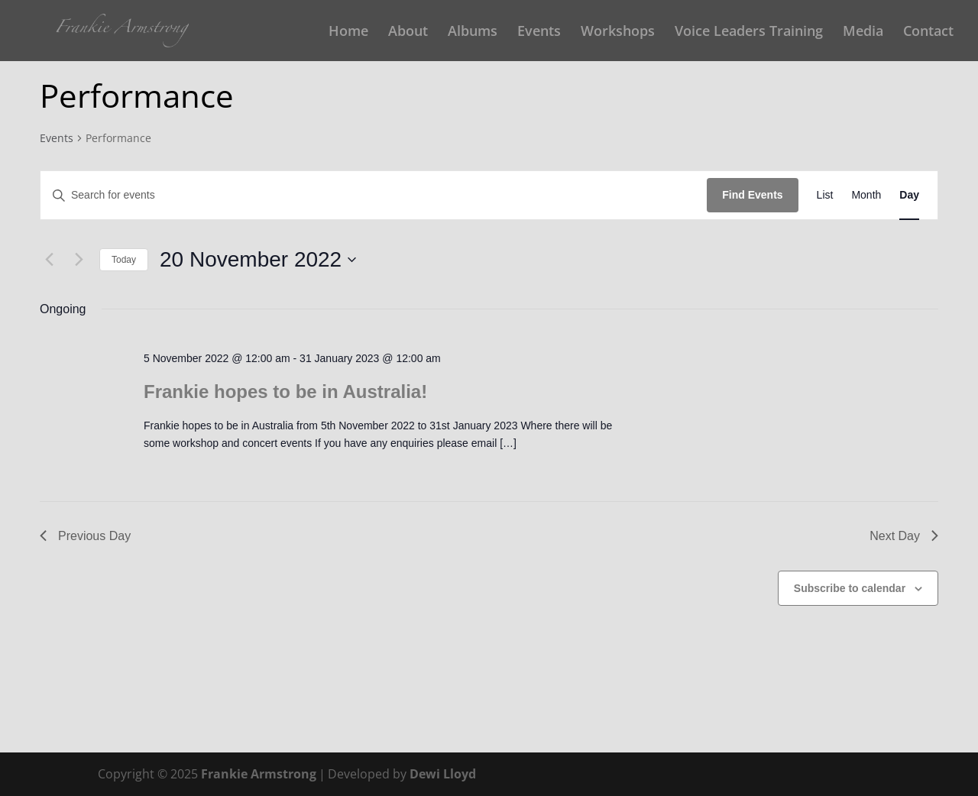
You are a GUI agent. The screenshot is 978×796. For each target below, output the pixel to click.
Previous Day (85, 535)
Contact (928, 32)
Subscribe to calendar (849, 588)
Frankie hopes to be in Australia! (285, 391)
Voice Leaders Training (749, 32)
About (408, 32)
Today (124, 259)
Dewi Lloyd (443, 773)
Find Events (752, 195)
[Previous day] (49, 260)
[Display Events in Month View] (866, 195)
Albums (472, 32)
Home (348, 32)
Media (863, 32)
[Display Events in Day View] (909, 195)
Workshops (618, 32)
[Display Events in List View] (825, 195)
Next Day (904, 535)
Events (539, 32)
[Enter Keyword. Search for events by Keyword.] (373, 195)
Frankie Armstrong (258, 773)
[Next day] (79, 260)
